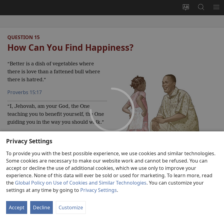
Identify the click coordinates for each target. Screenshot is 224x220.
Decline (41, 207)
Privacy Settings (98, 190)
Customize (71, 207)
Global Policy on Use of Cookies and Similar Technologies (80, 182)
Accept (16, 207)
